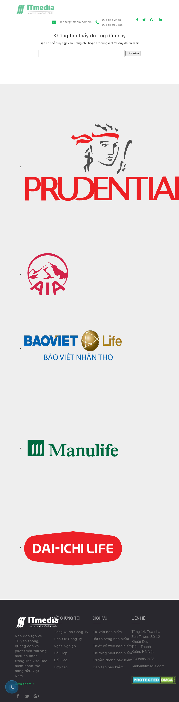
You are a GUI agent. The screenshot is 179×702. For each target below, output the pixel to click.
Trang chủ (80, 43)
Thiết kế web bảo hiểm (112, 646)
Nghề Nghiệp (65, 646)
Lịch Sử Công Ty (68, 639)
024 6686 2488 (143, 659)
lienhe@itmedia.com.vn (75, 22)
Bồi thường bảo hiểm (111, 639)
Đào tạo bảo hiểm (108, 667)
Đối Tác (61, 660)
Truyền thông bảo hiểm (113, 660)
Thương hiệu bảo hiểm (112, 653)
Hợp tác (61, 667)
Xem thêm (25, 684)
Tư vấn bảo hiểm (107, 632)
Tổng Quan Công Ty (71, 632)
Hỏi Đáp (61, 653)
